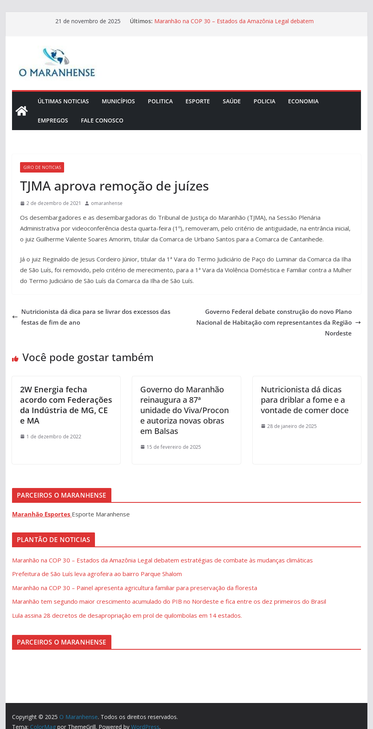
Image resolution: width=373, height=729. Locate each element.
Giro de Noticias (42, 167)
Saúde (232, 101)
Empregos (53, 120)
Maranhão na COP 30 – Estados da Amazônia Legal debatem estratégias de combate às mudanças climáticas (234, 25)
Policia (264, 101)
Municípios (118, 101)
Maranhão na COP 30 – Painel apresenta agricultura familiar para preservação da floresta (134, 588)
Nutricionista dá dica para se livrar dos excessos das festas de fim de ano (91, 316)
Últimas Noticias (63, 101)
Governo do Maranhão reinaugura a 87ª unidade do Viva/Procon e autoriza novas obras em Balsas (184, 410)
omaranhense (107, 203)
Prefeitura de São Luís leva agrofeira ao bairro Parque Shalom (97, 574)
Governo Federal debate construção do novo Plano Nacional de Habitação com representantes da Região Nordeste (278, 322)
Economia (303, 101)
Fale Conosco (102, 120)
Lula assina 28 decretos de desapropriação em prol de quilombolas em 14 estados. (127, 615)
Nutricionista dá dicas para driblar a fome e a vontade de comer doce (305, 400)
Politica (160, 101)
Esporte (197, 101)
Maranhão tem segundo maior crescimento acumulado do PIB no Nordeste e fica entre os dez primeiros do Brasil (169, 601)
